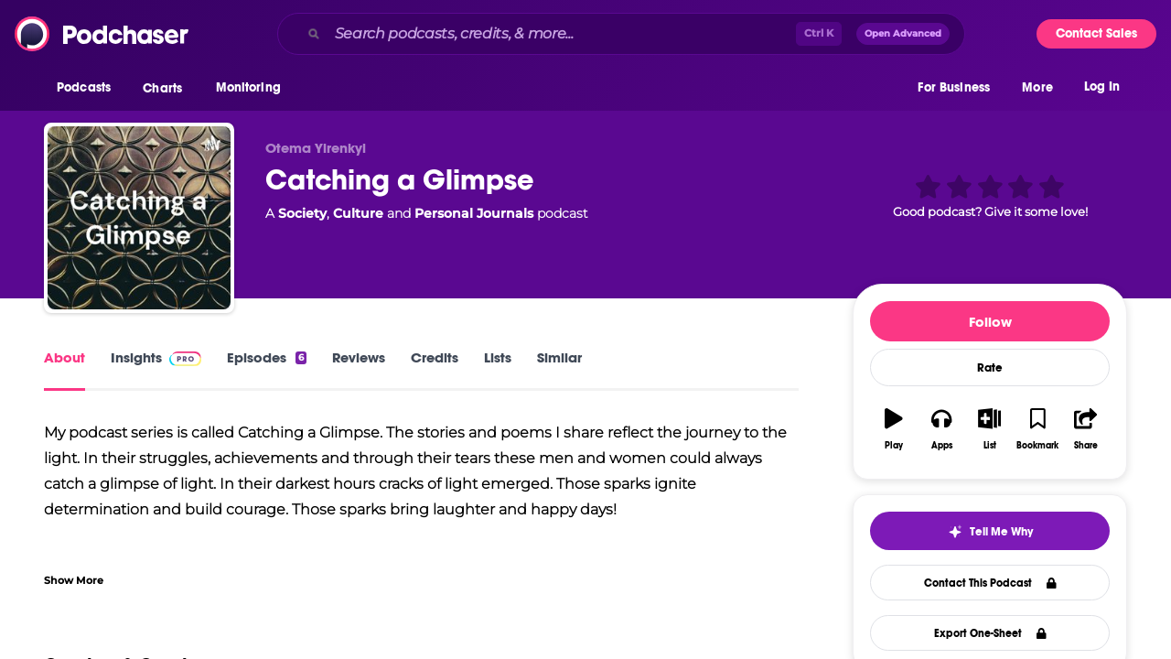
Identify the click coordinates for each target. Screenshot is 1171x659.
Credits (434, 357)
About (64, 357)
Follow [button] (990, 321)
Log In (1102, 89)
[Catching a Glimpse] (139, 217)
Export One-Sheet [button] (990, 633)
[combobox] (621, 34)
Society (302, 213)
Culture (358, 213)
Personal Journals (473, 213)
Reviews (358, 357)
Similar (559, 357)
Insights (156, 357)
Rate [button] (990, 368)
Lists (497, 357)
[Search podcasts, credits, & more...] (562, 34)
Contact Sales (1096, 33)
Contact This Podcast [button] (990, 583)
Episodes (266, 357)
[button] (88, 90)
